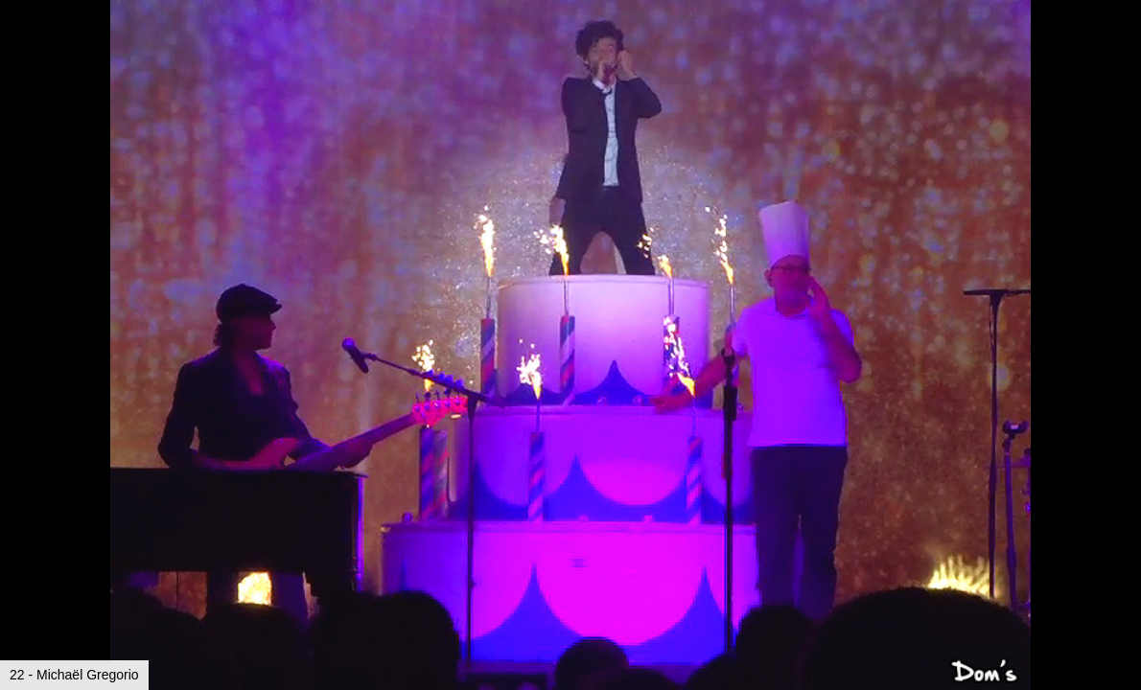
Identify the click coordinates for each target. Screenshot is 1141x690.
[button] (1123, 49)
